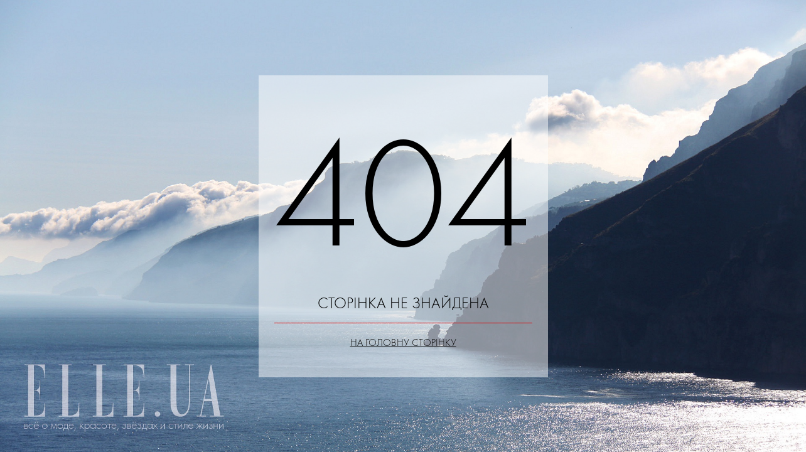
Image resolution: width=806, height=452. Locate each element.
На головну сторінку (403, 342)
